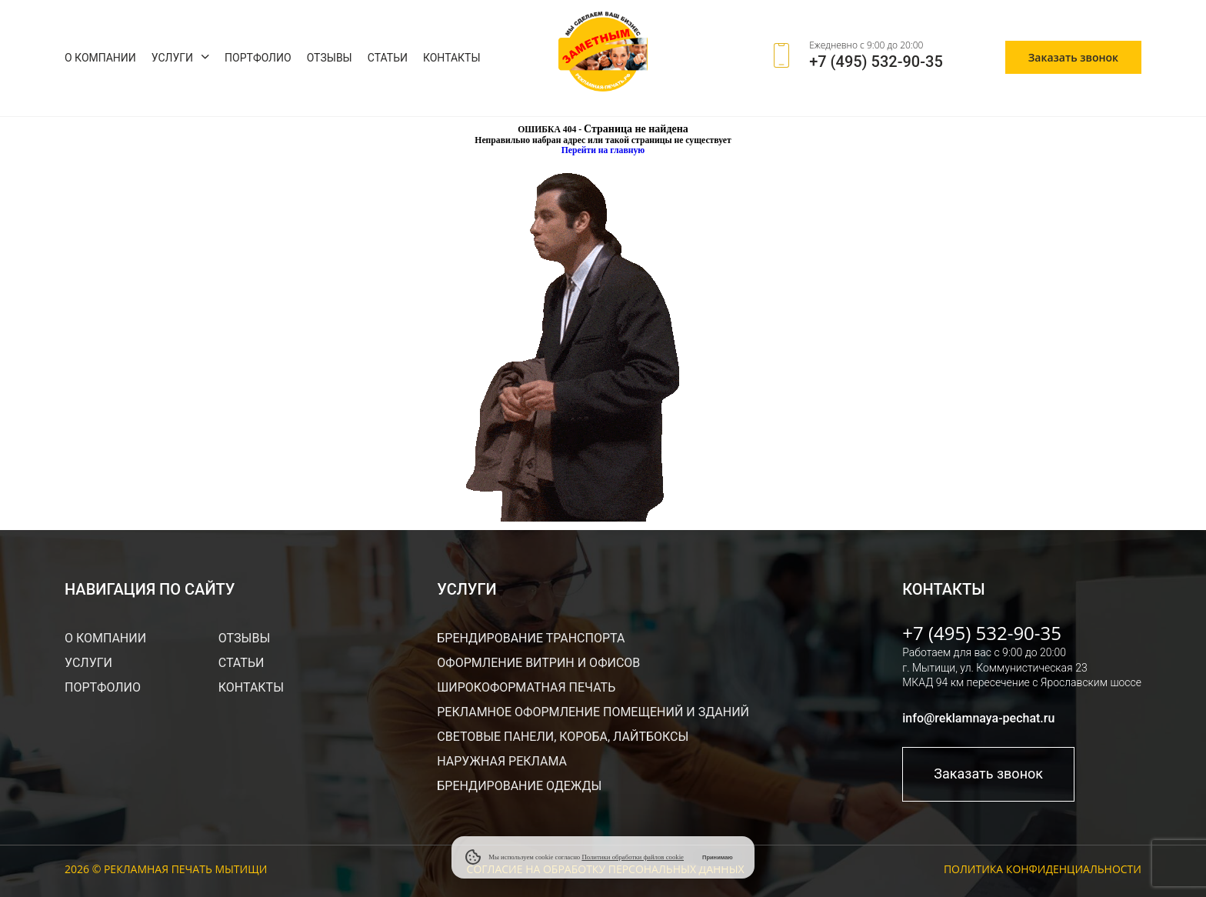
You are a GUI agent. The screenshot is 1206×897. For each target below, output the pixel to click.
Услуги (172, 58)
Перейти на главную (603, 150)
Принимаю (717, 857)
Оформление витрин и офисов (538, 662)
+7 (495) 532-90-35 (876, 61)
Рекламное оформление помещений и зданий (593, 712)
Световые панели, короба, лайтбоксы (562, 736)
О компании (100, 58)
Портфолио (258, 58)
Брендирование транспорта (531, 638)
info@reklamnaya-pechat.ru (978, 718)
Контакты (452, 58)
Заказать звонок (1073, 57)
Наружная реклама (502, 761)
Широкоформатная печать (526, 687)
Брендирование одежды (519, 786)
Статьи (388, 58)
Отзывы (329, 58)
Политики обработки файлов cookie (632, 857)
